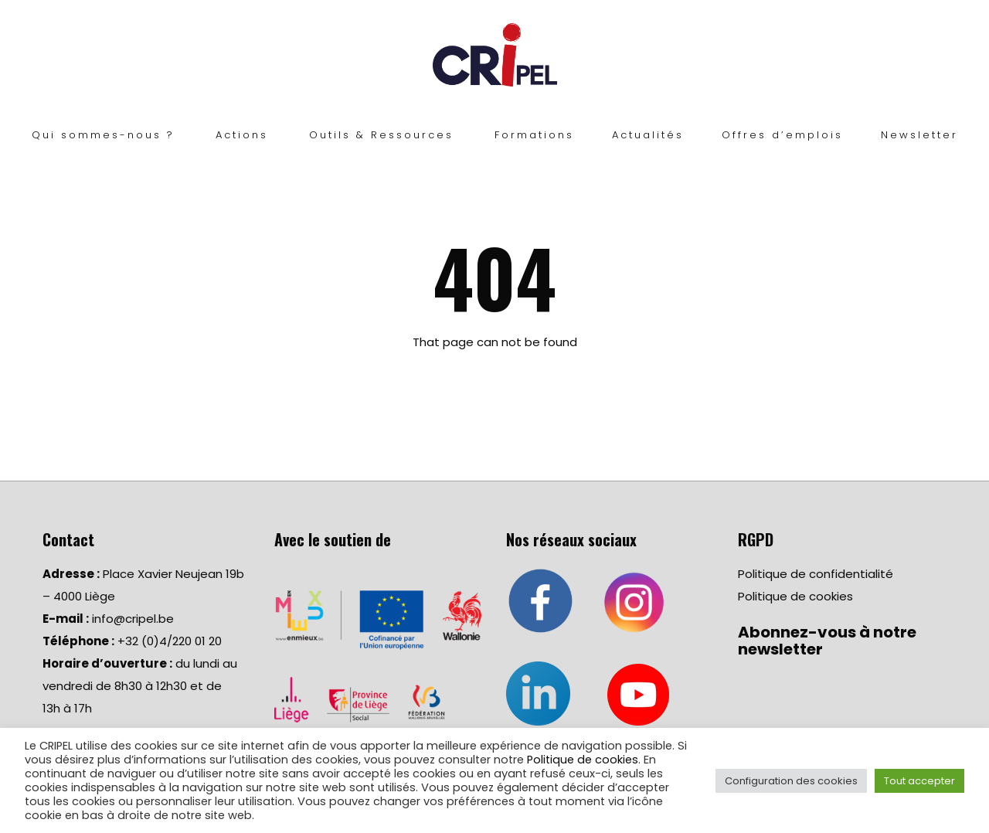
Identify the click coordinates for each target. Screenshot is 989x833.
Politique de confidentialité (815, 574)
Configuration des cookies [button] (791, 781)
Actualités (648, 135)
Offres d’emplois (782, 135)
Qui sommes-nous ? (103, 135)
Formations (534, 135)
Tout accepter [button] (919, 781)
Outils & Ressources (381, 135)
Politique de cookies (795, 596)
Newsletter (919, 135)
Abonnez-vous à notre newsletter (827, 640)
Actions (242, 135)
